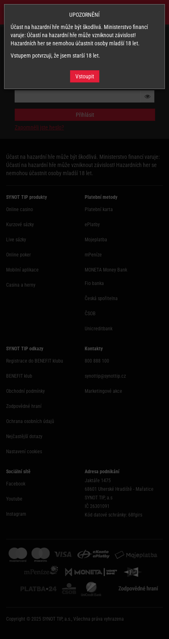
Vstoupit (84, 76)
